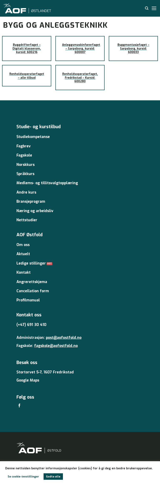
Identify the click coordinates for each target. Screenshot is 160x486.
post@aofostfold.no (63, 337)
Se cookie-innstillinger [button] (23, 476)
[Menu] (154, 8)
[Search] (146, 8)
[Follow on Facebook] (19, 406)
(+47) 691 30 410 (31, 324)
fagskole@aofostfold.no (56, 345)
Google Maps (27, 380)
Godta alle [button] (53, 476)
